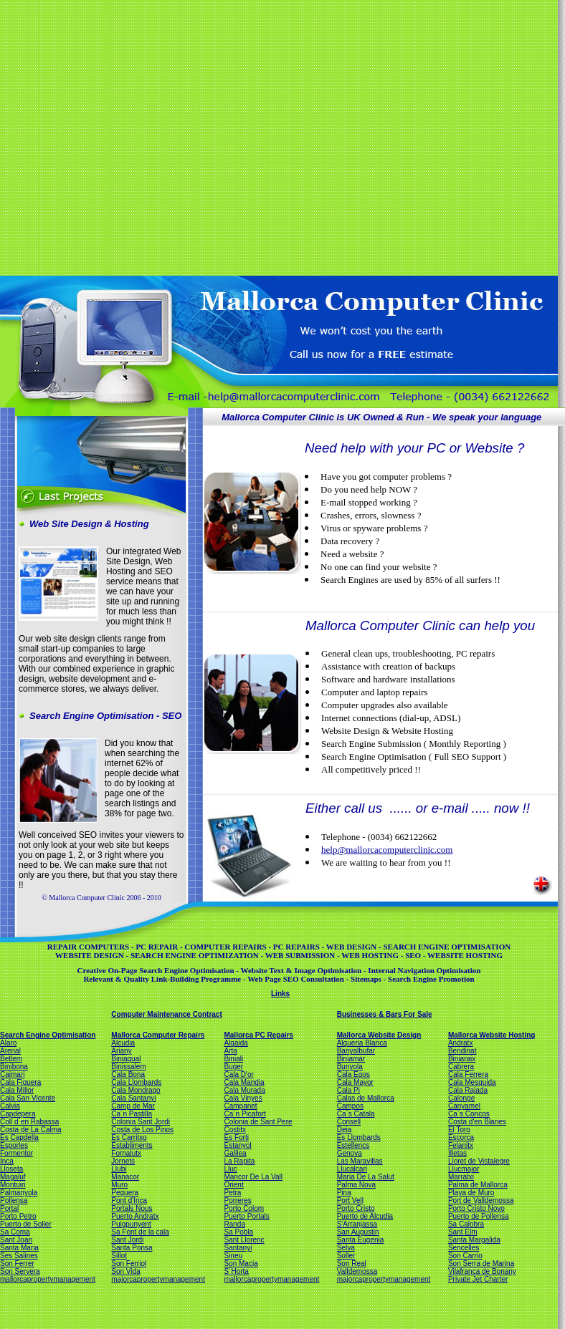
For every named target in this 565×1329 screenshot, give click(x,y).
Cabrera (461, 1067)
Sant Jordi (127, 1240)
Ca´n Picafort (244, 1114)
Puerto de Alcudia (365, 1216)
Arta (230, 1051)
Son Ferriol (128, 1263)
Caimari (12, 1074)
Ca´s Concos (469, 1114)
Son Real (351, 1263)
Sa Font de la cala (140, 1232)
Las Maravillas (360, 1161)
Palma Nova (356, 1185)
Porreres (237, 1200)
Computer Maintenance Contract (166, 1014)
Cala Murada (244, 1090)
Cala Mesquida (472, 1082)
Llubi (118, 1169)
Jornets (123, 1161)
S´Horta (236, 1271)
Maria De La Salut (365, 1177)
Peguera (124, 1193)
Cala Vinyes (243, 1098)
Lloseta (11, 1169)
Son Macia (240, 1263)
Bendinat (462, 1051)
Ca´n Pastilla (131, 1114)
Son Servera (20, 1271)
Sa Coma (15, 1232)
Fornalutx (126, 1153)
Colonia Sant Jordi (140, 1122)
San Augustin (358, 1232)
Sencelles (463, 1248)
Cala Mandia (244, 1082)
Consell (349, 1122)
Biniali (233, 1059)
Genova (349, 1153)
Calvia (10, 1106)
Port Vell (350, 1200)
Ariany (121, 1051)
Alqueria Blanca (362, 1043)
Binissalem (128, 1067)
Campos (350, 1106)
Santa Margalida (474, 1240)
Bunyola (350, 1067)
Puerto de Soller (26, 1224)
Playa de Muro (471, 1193)
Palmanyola (18, 1193)
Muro (119, 1185)
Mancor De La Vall (253, 1177)
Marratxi (461, 1177)
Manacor (125, 1177)
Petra (232, 1193)
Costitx (235, 1130)
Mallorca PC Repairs (258, 1035)
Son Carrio (465, 1256)
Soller (346, 1256)
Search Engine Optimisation (47, 1035)
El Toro (459, 1130)
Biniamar (351, 1059)
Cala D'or (238, 1074)
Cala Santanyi (133, 1098)
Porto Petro (18, 1216)
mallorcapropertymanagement (47, 1279)
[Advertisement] (134, 136)
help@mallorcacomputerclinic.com (386, 849)
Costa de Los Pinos (142, 1130)
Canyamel (464, 1106)
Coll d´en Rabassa (29, 1122)
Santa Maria (19, 1248)
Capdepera (17, 1114)
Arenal (10, 1051)
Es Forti (236, 1137)
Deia (344, 1130)
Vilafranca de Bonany (482, 1271)
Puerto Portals (246, 1216)
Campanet (240, 1106)
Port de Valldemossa (481, 1200)
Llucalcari (352, 1169)
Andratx (460, 1043)
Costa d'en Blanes (477, 1122)
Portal (9, 1208)
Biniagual (126, 1059)
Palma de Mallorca (478, 1185)
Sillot (119, 1256)
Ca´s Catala (356, 1114)
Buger (233, 1067)
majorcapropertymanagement (158, 1279)
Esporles (14, 1145)
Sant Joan (16, 1240)
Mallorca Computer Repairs (157, 1035)
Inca (7, 1161)
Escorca (461, 1137)
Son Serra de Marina (481, 1263)
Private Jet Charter (478, 1279)
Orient (233, 1185)
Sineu (233, 1256)
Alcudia (123, 1043)
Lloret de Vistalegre (479, 1161)
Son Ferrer (17, 1263)
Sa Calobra (466, 1224)
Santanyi (238, 1248)
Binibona (14, 1067)
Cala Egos (353, 1074)
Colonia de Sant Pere (258, 1122)
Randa (234, 1224)
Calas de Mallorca (365, 1098)
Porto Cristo (356, 1208)
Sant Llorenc (244, 1240)
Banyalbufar (356, 1051)
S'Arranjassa (357, 1224)
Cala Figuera (20, 1082)
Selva (346, 1248)
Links (280, 993)
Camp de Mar (133, 1106)
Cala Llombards (136, 1082)
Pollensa (13, 1200)
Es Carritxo (128, 1137)
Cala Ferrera (468, 1074)
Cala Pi (348, 1090)
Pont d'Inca (129, 1200)
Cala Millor (17, 1090)
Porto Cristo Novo (476, 1208)
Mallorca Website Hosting (492, 1035)
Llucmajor (463, 1169)
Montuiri (13, 1185)
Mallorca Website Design (379, 1035)
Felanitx (460, 1145)
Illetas (457, 1153)
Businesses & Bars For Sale (384, 1014)
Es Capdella (19, 1137)
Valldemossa (357, 1271)
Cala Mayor (355, 1082)
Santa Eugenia (360, 1240)
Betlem (11, 1059)
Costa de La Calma (31, 1130)
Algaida (235, 1043)
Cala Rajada (468, 1090)
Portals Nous (131, 1208)
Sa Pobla (238, 1232)
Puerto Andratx (134, 1216)
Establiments (131, 1145)
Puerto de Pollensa (478, 1216)
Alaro (8, 1043)
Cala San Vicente (27, 1098)
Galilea (235, 1153)
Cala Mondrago (135, 1090)
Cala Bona (128, 1074)
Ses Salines (19, 1256)
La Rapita (239, 1161)
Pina (344, 1193)
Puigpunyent (131, 1224)
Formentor (16, 1153)
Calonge (461, 1098)
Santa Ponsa (131, 1248)
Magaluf (13, 1177)
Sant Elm (463, 1232)
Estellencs (353, 1145)
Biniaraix (461, 1059)
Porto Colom (244, 1208)
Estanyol (237, 1145)
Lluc (230, 1169)
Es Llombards (359, 1137)
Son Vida (125, 1271)
